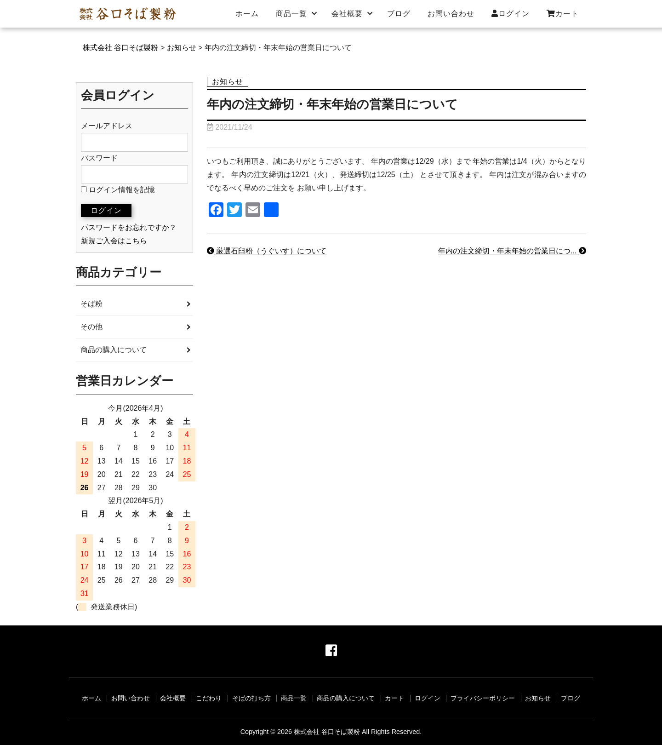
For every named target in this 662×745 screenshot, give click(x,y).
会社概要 (347, 13)
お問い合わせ (451, 13)
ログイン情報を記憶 (118, 190)
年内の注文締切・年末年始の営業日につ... (512, 251)
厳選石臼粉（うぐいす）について (266, 251)
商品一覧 (291, 13)
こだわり (209, 698)
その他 (91, 327)
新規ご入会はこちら (114, 241)
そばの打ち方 (251, 698)
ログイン (510, 13)
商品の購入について (113, 350)
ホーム (247, 13)
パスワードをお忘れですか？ (129, 227)
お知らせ (538, 698)
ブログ (399, 13)
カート (563, 13)
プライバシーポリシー (483, 698)
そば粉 (91, 304)
